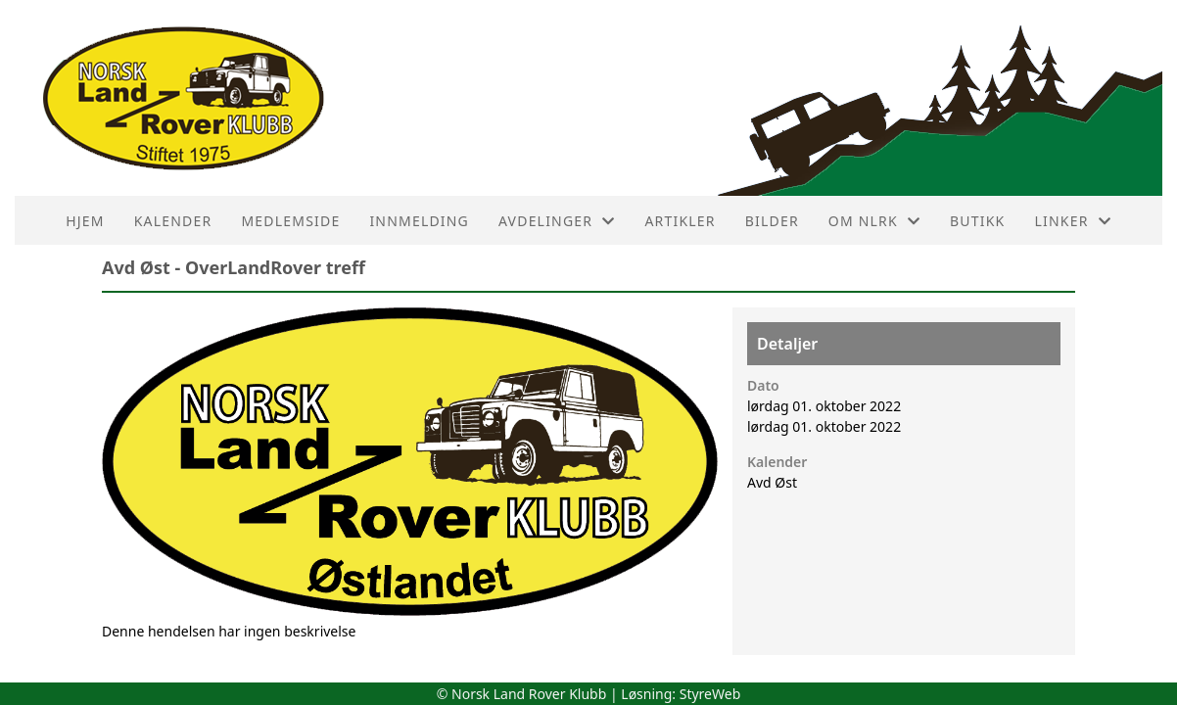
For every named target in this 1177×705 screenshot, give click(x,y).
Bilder (772, 221)
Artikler (679, 221)
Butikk (977, 221)
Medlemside (290, 221)
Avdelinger (556, 221)
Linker (1072, 221)
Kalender (173, 221)
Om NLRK (874, 221)
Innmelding (419, 221)
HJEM (85, 221)
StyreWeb (710, 693)
